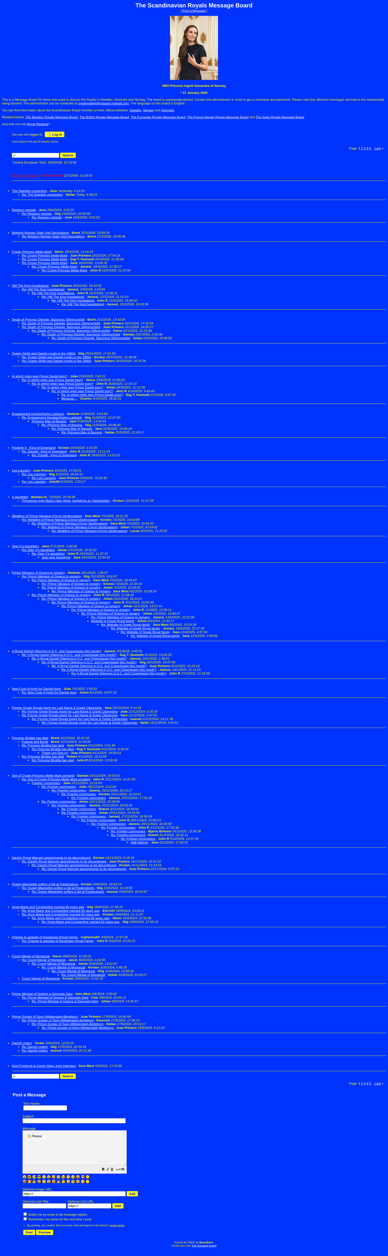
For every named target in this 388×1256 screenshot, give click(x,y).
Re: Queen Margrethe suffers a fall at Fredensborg (58, 888)
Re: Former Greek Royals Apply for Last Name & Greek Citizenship (70, 711)
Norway (148, 110)
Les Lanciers (21, 470)
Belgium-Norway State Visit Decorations (40, 233)
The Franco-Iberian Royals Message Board (218, 117)
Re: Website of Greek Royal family (125, 625)
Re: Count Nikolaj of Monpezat (43, 960)
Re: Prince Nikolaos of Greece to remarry (51, 576)
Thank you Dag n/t (55, 753)
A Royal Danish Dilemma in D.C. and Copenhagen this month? (56, 651)
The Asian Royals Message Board (280, 117)
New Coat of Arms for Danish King (36, 689)
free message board (204, 1252)
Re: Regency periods (37, 214)
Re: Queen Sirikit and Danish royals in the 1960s (56, 357)
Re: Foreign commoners (59, 787)
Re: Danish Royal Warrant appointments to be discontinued (64, 861)
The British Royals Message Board (104, 117)
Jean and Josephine (56, 557)
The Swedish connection (29, 191)
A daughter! (20, 497)
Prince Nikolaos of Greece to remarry (38, 573)
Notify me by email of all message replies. (56, 1221)
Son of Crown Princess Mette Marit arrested (43, 775)
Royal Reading (37, 124)
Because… (69, 398)
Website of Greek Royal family (112, 621)
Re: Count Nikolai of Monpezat (73, 971)
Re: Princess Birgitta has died (43, 745)
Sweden (135, 110)
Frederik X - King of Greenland (33, 448)
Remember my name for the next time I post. (58, 1226)
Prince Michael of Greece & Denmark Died (42, 994)
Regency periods (24, 210)
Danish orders (22, 1043)
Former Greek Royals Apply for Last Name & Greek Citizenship (57, 708)
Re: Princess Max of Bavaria (62, 425)
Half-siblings (139, 842)
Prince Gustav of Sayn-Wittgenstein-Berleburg (45, 1016)
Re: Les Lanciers (34, 474)
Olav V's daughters (25, 546)
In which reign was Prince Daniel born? (40, 376)
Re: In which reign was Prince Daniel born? (52, 380)
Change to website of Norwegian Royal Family (45, 937)
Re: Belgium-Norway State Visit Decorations (53, 236)
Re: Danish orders (35, 1047)
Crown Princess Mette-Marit (31, 252)
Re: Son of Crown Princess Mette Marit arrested (56, 779)
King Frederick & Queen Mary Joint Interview (44, 1066)
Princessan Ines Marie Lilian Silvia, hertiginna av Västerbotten (66, 501)
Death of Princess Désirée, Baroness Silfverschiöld (48, 319)
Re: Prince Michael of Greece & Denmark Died (55, 997)
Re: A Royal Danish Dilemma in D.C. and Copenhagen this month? (69, 655)
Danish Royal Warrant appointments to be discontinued (51, 858)
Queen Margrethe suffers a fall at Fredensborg (45, 884)
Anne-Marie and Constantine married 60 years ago (48, 907)
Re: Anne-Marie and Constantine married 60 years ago (61, 911)
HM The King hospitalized (30, 286)
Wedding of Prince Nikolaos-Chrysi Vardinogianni (47, 516)
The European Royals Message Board (158, 117)
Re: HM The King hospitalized (43, 289)
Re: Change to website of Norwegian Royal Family (58, 941)
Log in (54, 134)
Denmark (167, 110)
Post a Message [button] (193, 11)
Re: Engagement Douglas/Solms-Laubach (52, 417)
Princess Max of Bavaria (49, 421)
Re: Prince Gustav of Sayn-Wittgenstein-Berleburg (58, 1020)
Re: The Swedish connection (42, 194)
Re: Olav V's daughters (38, 550)
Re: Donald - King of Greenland (44, 451)
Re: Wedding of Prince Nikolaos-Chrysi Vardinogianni (60, 520)
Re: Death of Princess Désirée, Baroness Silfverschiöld (61, 323)
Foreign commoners (46, 783)
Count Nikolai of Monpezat (41, 978)
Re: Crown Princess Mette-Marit (44, 255)
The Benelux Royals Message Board (51, 117)
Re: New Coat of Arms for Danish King (49, 692)
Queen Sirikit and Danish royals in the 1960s (43, 353)
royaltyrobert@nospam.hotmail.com (103, 103)
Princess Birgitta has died (30, 738)
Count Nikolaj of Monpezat (30, 956)
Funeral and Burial (35, 742)
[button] (116, 1176)
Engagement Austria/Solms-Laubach (38, 414)
